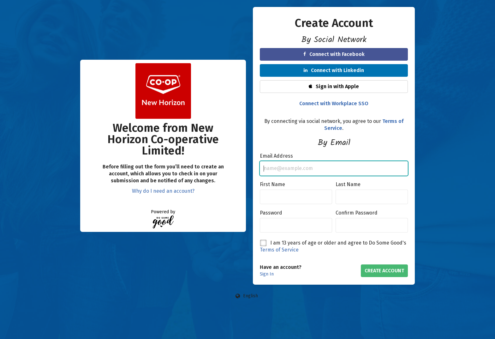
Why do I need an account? (163, 191)
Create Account (384, 271)
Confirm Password (357, 213)
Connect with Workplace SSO (333, 103)
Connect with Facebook (334, 54)
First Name (272, 184)
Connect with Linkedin (334, 70)
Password (271, 213)
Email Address (276, 156)
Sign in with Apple (334, 86)
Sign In (267, 274)
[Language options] (247, 296)
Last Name (348, 184)
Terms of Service (279, 250)
